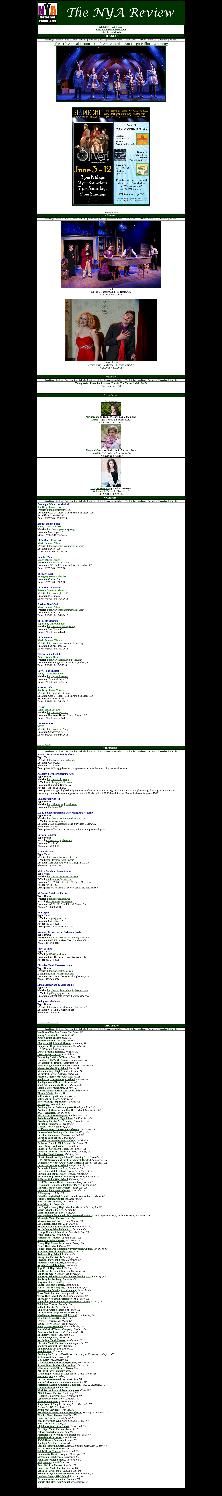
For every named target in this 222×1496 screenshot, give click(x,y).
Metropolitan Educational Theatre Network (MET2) (64, 1215)
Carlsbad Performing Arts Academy (56, 1140)
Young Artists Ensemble (50, 1326)
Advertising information (111, 212)
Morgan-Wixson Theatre (50, 1221)
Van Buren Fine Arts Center (52, 1032)
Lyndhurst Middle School (50, 1398)
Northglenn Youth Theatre (51, 1340)
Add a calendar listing (44, 745)
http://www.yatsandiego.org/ (61, 529)
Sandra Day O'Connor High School (56, 1079)
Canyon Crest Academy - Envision (55, 1132)
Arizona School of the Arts (51, 1040)
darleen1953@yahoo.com (59, 840)
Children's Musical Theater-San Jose (56, 1151)
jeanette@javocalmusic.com (60, 860)
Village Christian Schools (50, 1309)
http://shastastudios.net (58, 898)
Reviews (59, 40)
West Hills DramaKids (49, 1318)
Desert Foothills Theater (50, 1051)
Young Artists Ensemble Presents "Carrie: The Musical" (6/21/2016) (111, 383)
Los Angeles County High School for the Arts (61, 1207)
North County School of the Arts (54, 1229)
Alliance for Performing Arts (52, 1115)
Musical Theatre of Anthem (51, 1074)
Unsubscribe (116, 32)
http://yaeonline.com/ (57, 676)
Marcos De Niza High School (52, 1068)
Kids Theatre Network (49, 1201)
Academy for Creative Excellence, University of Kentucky (67, 1354)
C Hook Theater (46, 1126)
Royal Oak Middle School (51, 1265)
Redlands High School (49, 1254)
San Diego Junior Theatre (51, 1273)
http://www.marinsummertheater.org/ (65, 546)
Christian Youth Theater (50, 1154)
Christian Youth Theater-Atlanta (54, 1343)
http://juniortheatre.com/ (59, 510)
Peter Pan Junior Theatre (50, 1240)
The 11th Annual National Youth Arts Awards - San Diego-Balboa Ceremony (111, 44)
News (67, 40)
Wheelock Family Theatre (51, 1368)
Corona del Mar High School (52, 1165)
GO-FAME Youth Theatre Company (56, 1182)
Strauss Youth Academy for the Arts (56, 1365)
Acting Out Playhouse (48, 1409)
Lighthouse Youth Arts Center (53, 1426)
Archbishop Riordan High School (55, 1118)
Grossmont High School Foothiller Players (59, 1185)
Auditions (142, 40)
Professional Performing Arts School (56, 1434)
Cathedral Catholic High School (54, 1143)
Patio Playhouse (45, 1235)
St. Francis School (46, 1357)
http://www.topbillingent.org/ (61, 626)
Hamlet (111, 289)
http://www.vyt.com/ (57, 712)
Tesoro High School (47, 1296)
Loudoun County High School (53, 1476)
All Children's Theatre (49, 1393)
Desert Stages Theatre (102, 419)
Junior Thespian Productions (52, 1198)
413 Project (43, 1104)
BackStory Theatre (47, 1334)
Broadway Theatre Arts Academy (55, 1121)
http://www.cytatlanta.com (60, 971)
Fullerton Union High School (52, 1179)
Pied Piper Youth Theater (50, 1429)
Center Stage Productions (50, 1146)
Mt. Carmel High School (50, 1223)
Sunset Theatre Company (50, 1287)
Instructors (93, 40)
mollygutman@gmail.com (59, 879)
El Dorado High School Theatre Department (60, 1176)
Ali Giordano (92, 417)
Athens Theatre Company (51, 1371)
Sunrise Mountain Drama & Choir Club (58, 1090)
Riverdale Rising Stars (49, 1437)
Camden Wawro (94, 450)
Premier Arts (44, 1351)
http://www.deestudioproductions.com (66, 818)
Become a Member (43, 1487)
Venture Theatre (46, 1387)
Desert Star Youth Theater (51, 1468)
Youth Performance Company (53, 1382)
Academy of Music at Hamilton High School (60, 1110)
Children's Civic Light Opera (52, 1149)
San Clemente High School (51, 1271)
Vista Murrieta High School (52, 1312)
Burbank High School (48, 1124)
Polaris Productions (47, 1432)
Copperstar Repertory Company (54, 1046)
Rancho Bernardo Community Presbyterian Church (64, 1248)
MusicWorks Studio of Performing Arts (58, 1390)
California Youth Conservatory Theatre (58, 1129)
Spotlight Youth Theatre (50, 1082)
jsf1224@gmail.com (56, 954)
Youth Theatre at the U (49, 1470)
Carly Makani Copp (101, 488)
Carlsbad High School (49, 1137)
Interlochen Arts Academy (51, 1379)
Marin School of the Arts (50, 1210)
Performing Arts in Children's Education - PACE (63, 1384)
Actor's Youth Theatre (49, 1037)
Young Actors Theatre (49, 1323)
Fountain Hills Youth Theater (52, 1060)
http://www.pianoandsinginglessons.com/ (67, 990)
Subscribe (105, 32)
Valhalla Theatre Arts (48, 1307)
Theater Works (45, 1093)
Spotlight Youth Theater (50, 1346)
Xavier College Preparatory (52, 1101)
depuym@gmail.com (56, 918)
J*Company (43, 1193)
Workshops (152, 40)
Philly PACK (44, 1462)
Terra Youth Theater (48, 1293)
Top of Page (49, 40)
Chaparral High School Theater (54, 1043)
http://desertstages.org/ (58, 562)
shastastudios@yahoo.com (59, 901)
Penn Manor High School (50, 1459)
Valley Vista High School (50, 1096)
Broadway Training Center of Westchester (59, 1412)
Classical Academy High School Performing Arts (62, 1157)
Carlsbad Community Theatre (53, 1135)
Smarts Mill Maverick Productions (55, 1482)
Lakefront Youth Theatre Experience (56, 1362)
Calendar (82, 40)
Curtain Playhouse (47, 1337)
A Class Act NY (45, 1407)
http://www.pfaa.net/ (57, 593)
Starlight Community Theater (53, 1085)
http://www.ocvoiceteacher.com (62, 876)
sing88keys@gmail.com (58, 993)
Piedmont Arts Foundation (51, 1479)
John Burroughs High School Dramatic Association (64, 1196)
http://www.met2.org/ (57, 729)
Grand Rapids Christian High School (56, 1373)
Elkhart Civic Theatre (49, 1348)
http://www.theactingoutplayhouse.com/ (67, 1007)
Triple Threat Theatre (49, 1451)
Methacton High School (49, 1457)
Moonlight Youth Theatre (50, 1218)
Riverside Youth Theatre (50, 1262)
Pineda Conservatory (48, 1401)
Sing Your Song (45, 1282)
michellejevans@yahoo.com (60, 973)
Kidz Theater (44, 1423)
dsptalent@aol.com (55, 821)
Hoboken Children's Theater (52, 1396)
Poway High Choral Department (54, 1243)
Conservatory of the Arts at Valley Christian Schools (64, 1162)
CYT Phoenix (44, 1049)
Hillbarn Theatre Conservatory (53, 1187)
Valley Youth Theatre (103, 491)
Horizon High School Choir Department (58, 1065)
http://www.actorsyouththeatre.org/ (64, 659)
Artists (74, 40)
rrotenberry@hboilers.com (59, 782)
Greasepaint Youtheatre (49, 1062)
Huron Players (45, 1376)
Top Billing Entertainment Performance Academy (63, 1301)
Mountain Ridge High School (52, 1071)
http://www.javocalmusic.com (62, 857)
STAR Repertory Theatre (50, 1285)
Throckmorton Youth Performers (55, 1298)
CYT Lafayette (45, 1359)
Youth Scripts (130, 40)
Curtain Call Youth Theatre (52, 1173)
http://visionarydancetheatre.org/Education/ (68, 937)
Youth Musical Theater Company (54, 1329)
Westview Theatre (46, 1321)
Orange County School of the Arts (55, 1232)
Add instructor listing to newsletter (48, 1023)
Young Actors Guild (47, 1035)
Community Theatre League (52, 1454)
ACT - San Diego (46, 1112)
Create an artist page (111, 401)
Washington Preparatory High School (57, 1315)
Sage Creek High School (50, 1268)
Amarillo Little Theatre (49, 1465)
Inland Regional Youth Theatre (53, 1190)
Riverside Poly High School (51, 1260)
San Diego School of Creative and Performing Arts (63, 1276)
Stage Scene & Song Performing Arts (56, 1404)
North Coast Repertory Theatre (54, 1226)
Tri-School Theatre (47, 1304)
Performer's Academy (49, 1237)
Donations (163, 40)
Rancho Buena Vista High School (54, 1251)
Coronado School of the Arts (52, 1168)
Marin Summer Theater (50, 1212)
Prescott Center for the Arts (52, 1076)
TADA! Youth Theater (49, 1448)
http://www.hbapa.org (58, 779)
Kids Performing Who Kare (52, 1421)
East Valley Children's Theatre (53, 1057)
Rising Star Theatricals (49, 1257)
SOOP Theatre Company (50, 1440)
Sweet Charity (111, 362)
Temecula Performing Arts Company (56, 1290)
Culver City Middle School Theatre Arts (58, 1171)
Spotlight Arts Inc (46, 1443)
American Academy (47, 1332)
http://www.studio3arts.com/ (61, 760)
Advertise (173, 40)
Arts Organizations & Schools (111, 40)
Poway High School (47, 1246)
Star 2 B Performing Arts (50, 1445)
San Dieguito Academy (49, 1279)
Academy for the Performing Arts (55, 1107)
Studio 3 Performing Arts (50, 1087)
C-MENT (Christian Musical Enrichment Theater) (64, 1160)
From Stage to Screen (48, 1418)
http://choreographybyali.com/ (62, 804)
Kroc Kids (42, 1204)
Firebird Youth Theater (49, 1415)
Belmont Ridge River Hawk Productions (58, 1473)
